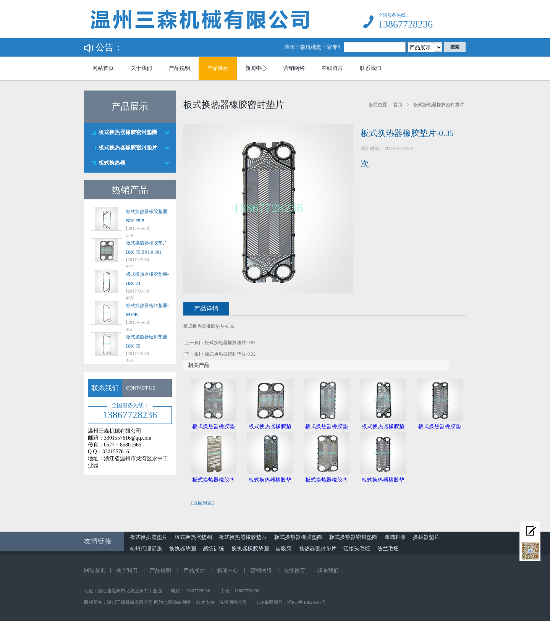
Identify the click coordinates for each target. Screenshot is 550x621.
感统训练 (213, 548)
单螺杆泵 (395, 537)
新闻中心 (256, 68)
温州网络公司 (233, 602)
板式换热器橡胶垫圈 (298, 537)
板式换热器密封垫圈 (353, 537)
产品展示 (217, 68)
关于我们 (141, 68)
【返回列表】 (202, 503)
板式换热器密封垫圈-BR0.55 (147, 341)
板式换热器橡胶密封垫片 (128, 147)
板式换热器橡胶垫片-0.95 (230, 342)
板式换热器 (112, 163)
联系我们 (370, 68)
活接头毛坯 (356, 548)
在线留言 (332, 68)
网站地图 (163, 602)
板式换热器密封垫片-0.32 (230, 354)
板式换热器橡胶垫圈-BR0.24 (147, 279)
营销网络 (294, 68)
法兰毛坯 (388, 548)
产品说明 (179, 68)
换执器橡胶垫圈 (250, 548)
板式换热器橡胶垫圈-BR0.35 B (147, 216)
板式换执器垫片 (148, 537)
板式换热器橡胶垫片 (243, 537)
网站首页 (103, 68)
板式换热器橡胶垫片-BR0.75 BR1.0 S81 (147, 247)
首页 (398, 104)
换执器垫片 (426, 537)
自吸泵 (284, 548)
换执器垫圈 (182, 548)
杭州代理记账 (146, 548)
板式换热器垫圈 (193, 537)
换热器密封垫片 (317, 548)
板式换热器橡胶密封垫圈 (128, 132)
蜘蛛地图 (182, 602)
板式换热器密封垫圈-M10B (147, 310)
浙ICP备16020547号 (307, 602)
